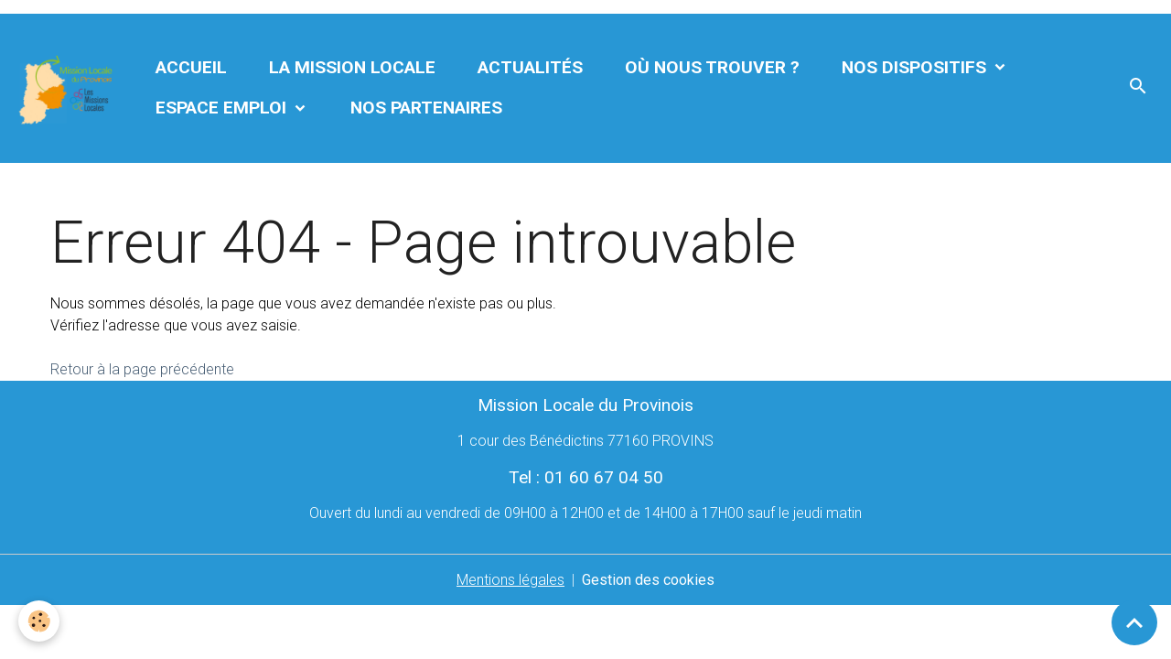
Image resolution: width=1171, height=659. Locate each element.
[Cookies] (38, 621)
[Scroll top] (1134, 622)
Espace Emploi (223, 107)
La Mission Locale (352, 67)
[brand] (67, 88)
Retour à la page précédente (142, 369)
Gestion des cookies (648, 580)
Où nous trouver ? (712, 67)
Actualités (530, 67)
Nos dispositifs (916, 67)
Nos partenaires (426, 107)
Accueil (191, 67)
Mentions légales (510, 580)
